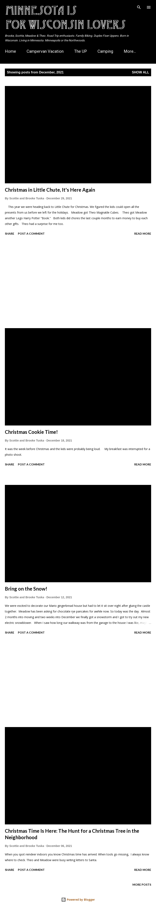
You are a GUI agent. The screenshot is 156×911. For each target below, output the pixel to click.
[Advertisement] (78, 282)
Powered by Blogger (78, 899)
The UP (80, 51)
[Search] (138, 7)
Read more (142, 233)
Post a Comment (31, 233)
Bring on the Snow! (26, 589)
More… (130, 51)
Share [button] (9, 233)
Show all (140, 72)
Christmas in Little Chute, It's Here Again (50, 190)
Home (10, 51)
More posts (141, 884)
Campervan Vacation (45, 51)
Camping (105, 51)
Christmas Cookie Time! (31, 432)
